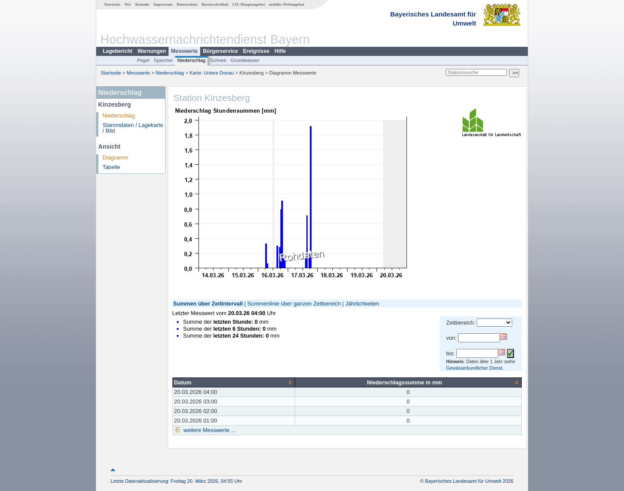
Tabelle (111, 167)
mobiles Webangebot (286, 4)
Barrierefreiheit (215, 4)
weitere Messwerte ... (209, 430)
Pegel (143, 60)
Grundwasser (245, 60)
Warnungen (151, 51)
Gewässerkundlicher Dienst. (475, 368)
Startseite (112, 4)
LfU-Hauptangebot (248, 4)
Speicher (163, 60)
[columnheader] (233, 382)
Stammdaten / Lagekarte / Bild (133, 128)
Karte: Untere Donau (211, 72)
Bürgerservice (220, 51)
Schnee (218, 60)
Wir (127, 4)
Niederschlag (191, 60)
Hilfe (280, 51)
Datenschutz (187, 4)
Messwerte (184, 51)
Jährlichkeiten (362, 303)
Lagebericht (117, 51)
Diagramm (115, 157)
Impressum (162, 4)
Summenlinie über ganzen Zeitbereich (294, 303)
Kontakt (142, 4)
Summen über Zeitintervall (208, 303)
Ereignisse (256, 51)
